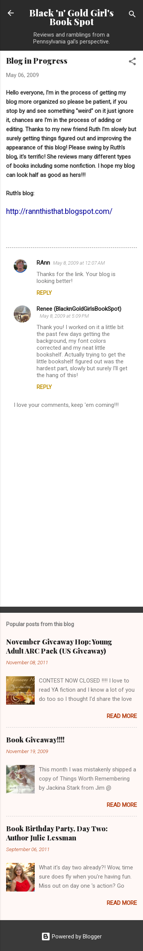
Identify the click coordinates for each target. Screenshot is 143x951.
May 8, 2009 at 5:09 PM (64, 316)
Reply (44, 293)
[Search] (132, 15)
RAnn (43, 262)
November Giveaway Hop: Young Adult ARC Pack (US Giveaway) (59, 646)
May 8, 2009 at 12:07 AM (79, 263)
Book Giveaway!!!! (35, 739)
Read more (122, 716)
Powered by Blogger (71, 936)
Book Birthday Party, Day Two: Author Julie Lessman (57, 833)
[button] (132, 63)
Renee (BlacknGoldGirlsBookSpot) (79, 308)
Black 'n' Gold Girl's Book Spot (71, 17)
